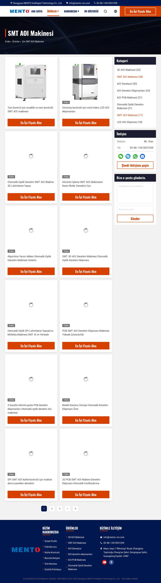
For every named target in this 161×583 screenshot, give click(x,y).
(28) (130, 76)
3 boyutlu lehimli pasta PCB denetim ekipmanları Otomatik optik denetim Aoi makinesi (30, 409)
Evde (7, 41)
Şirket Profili (51, 541)
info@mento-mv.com (78, 3)
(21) (129, 97)
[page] (67, 508)
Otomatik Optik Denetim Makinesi (80, 567)
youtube (104, 562)
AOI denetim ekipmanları (80, 554)
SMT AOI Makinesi (77, 543)
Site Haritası (51, 564)
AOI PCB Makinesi (77, 560)
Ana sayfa (36, 11)
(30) (127, 83)
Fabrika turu (51, 547)
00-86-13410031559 (105, 3)
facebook (111, 562)
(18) (129, 122)
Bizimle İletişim (52, 558)
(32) (129, 69)
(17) (130, 115)
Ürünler (53, 11)
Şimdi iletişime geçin (135, 165)
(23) (133, 90)
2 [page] (52, 508)
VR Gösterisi (91, 11)
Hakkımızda (72, 11)
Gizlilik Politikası (53, 569)
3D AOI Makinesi (76, 537)
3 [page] (59, 508)
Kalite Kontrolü (52, 552)
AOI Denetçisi (74, 548)
